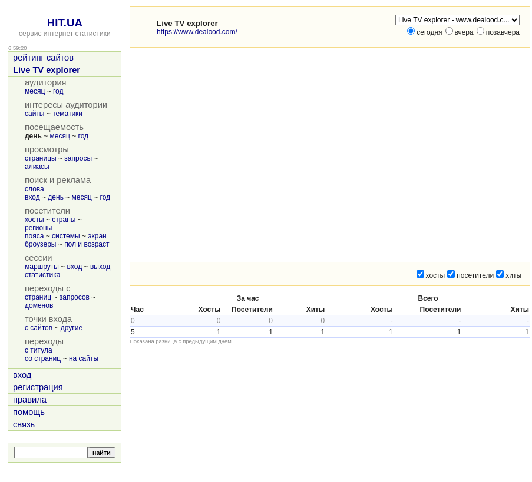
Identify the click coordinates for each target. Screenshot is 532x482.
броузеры (40, 244)
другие (71, 328)
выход (100, 266)
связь (24, 424)
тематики (67, 113)
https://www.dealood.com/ (197, 32)
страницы (41, 158)
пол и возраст (86, 244)
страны (63, 219)
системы (66, 236)
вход (32, 197)
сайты (35, 113)
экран (97, 236)
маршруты (42, 266)
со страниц (43, 358)
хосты (34, 219)
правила (30, 399)
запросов (75, 297)
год (58, 91)
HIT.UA (64, 22)
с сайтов (38, 328)
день (56, 197)
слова (34, 189)
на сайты (83, 358)
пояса (34, 236)
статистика (42, 275)
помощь (29, 412)
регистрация (38, 387)
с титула (38, 350)
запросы (78, 158)
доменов (39, 305)
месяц (35, 91)
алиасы (37, 166)
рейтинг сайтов (43, 57)
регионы (38, 228)
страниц (38, 297)
